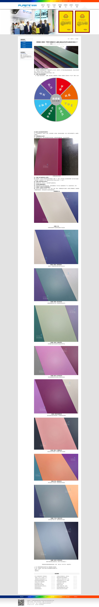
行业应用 (60, 596)
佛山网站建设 (41, 604)
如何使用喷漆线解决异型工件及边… (63, 587)
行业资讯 (24, 44)
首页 (68, 38)
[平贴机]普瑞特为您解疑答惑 (61, 581)
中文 (73, 1)
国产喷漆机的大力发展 (38, 583)
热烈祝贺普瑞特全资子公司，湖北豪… (63, 580)
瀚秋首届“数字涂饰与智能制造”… (62, 577)
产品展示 (45, 596)
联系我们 (75, 596)
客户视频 (52, 596)
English (76, 1)
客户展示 (68, 596)
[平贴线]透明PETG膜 (60, 583)
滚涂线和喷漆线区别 (38, 588)
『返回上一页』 (37, 569)
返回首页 (70, 1)
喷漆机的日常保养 (60, 584)
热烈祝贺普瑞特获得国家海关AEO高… (41, 580)
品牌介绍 (29, 596)
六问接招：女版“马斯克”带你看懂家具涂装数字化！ (48, 568)
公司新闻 (24, 42)
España (79, 1)
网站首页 (21, 596)
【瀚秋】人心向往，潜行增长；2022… (41, 577)
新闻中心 (72, 38)
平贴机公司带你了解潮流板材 (40, 581)
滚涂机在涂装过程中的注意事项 (62, 588)
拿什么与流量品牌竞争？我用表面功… (41, 576)
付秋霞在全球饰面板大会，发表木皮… (63, 576)
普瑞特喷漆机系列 (38, 587)
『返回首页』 (36, 570)
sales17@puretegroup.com (27, 55)
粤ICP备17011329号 (30, 604)
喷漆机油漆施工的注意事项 (39, 584)
